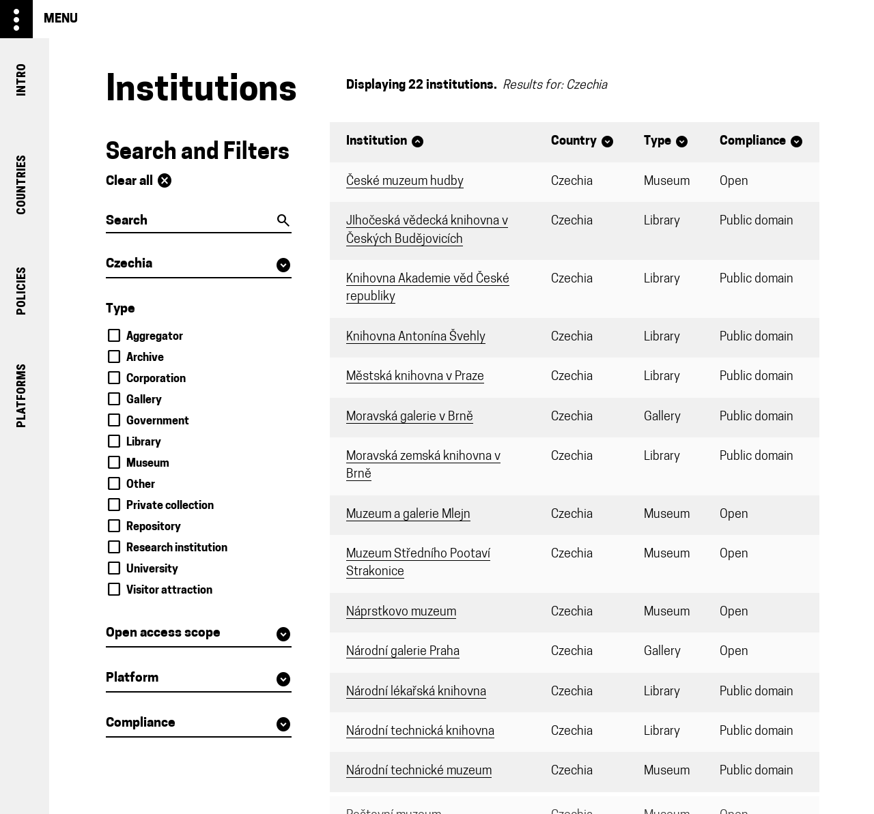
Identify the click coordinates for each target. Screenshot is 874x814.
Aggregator (154, 337)
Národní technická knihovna (420, 732)
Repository (153, 527)
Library (143, 442)
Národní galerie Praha (403, 652)
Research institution (176, 548)
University (152, 569)
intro (21, 79)
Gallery (144, 400)
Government (157, 421)
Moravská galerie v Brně (409, 417)
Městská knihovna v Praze (415, 377)
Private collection (170, 506)
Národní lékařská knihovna (416, 692)
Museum (147, 464)
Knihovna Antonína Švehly (415, 337)
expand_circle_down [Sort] (607, 141)
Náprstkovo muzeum (401, 612)
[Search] (199, 222)
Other (140, 485)
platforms (21, 396)
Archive (145, 358)
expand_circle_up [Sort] (417, 141)
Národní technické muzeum (419, 771)
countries (21, 185)
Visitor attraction (169, 590)
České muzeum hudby (405, 182)
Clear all (139, 180)
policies (21, 290)
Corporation (156, 379)
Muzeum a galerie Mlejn (408, 515)
